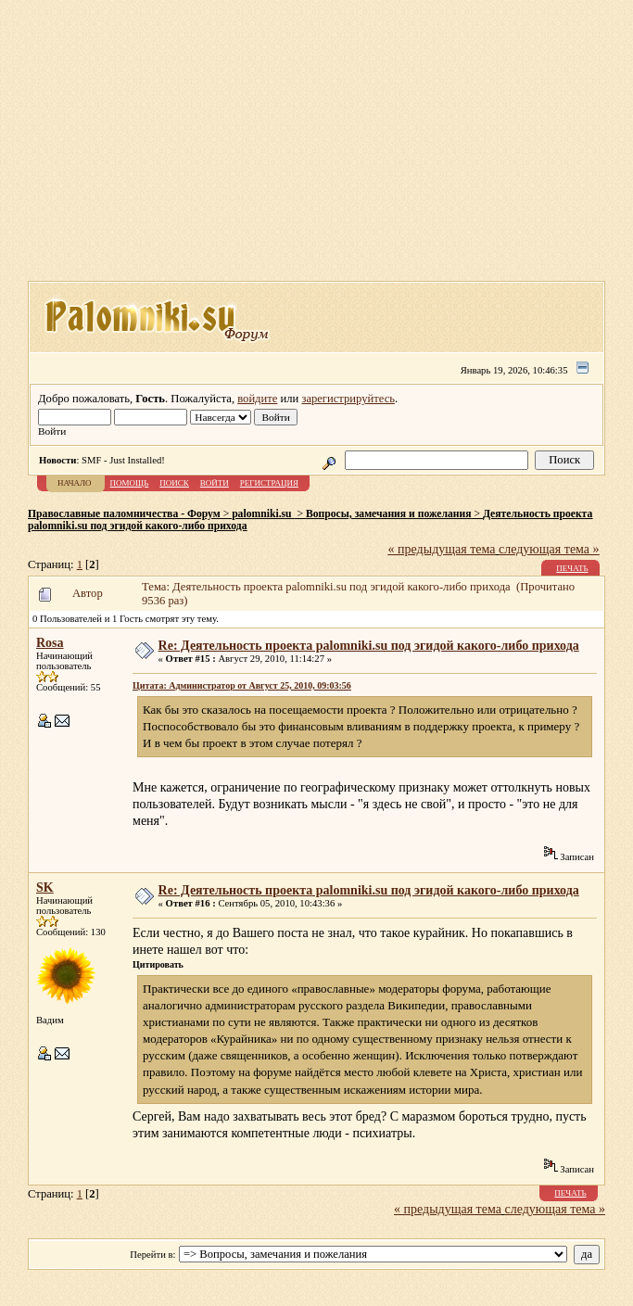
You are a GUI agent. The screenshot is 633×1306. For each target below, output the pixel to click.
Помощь (129, 483)
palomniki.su (263, 514)
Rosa (50, 643)
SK (45, 887)
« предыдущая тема (442, 549)
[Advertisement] (330, 146)
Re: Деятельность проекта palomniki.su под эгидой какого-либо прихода (368, 646)
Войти (214, 483)
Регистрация (269, 483)
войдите (257, 398)
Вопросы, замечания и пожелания (389, 514)
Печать (572, 568)
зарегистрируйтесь (348, 398)
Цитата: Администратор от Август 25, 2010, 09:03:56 (242, 685)
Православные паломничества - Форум (124, 514)
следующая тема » (549, 549)
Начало (74, 483)
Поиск (174, 483)
